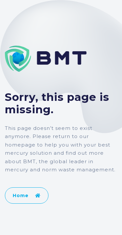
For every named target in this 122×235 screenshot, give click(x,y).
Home (27, 195)
